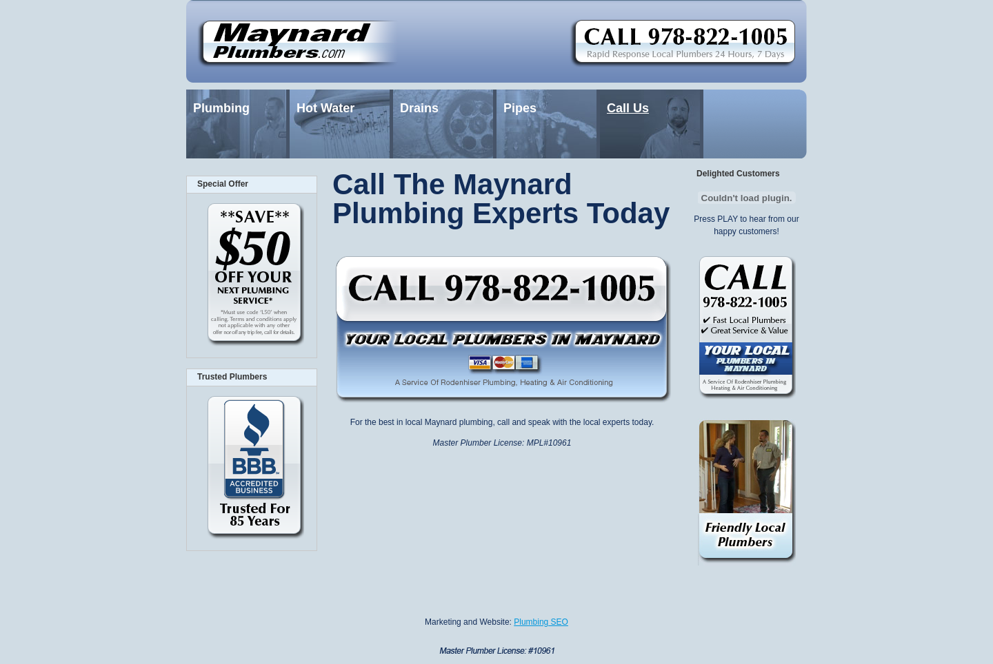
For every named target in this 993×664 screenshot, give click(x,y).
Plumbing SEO (541, 622)
